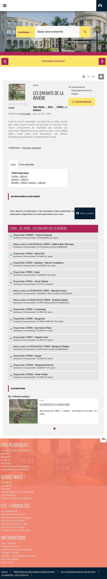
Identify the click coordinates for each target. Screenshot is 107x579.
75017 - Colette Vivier (37, 337)
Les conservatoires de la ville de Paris (78, 571)
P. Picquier (25, 113)
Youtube (5, 488)
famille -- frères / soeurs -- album (28, 182)
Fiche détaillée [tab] (26, 164)
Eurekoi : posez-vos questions (16, 498)
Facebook (6, 482)
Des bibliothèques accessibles (17, 549)
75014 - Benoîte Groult (54, 290)
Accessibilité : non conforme (14, 574)
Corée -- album (19, 176)
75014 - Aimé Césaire (37, 281)
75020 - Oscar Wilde (37, 374)
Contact (12, 543)
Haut (103, 439)
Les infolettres (8, 495)
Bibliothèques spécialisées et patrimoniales (34, 571)
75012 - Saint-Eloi (35, 253)
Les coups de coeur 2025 (14, 523)
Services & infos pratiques (14, 450)
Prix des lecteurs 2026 (12, 520)
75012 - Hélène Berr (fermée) (59, 244)
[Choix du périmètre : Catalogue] (25, 32)
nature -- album (19, 179)
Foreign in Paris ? (10, 552)
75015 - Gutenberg (36, 309)
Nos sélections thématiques (16, 517)
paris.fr (4, 571)
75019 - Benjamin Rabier (56, 346)
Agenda (5, 453)
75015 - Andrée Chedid (56, 299)
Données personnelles (23, 555)
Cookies (5, 555)
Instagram (6, 485)
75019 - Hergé (34, 355)
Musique (5, 456)
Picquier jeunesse (31, 147)
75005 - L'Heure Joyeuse (39, 234)
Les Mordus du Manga (13, 527)
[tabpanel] (38, 178)
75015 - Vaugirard (36, 318)
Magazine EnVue (10, 546)
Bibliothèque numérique (14, 469)
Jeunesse (6, 463)
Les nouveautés (9, 511)
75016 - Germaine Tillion (39, 327)
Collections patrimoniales (14, 466)
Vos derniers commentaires (16, 530)
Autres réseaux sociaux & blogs (17, 491)
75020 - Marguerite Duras (40, 364)
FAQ (3, 543)
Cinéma (5, 459)
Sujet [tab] (13, 164)
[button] (101, 5)
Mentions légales (10, 558)
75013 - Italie (33, 272)
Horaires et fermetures (13, 514)
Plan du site (7, 562)
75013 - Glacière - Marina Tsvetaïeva (45, 262)
